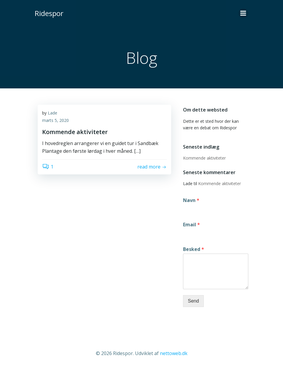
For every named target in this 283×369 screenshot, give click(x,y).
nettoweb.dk (173, 353)
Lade (52, 113)
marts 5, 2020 (55, 120)
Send (193, 300)
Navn (191, 200)
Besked (193, 249)
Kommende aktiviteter (204, 158)
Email (191, 225)
